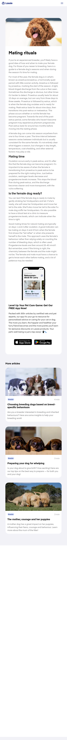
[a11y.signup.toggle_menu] (62, 3)
